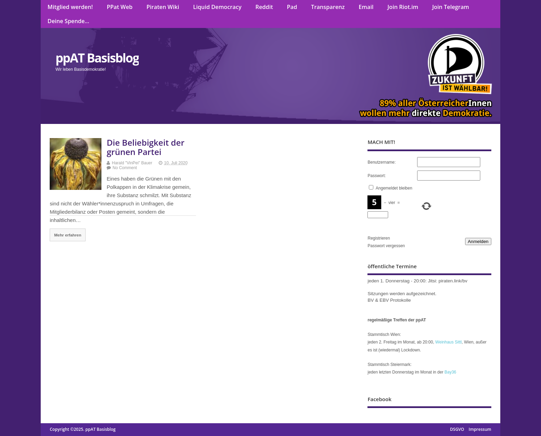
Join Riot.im (402, 7)
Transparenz (328, 7)
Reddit (264, 7)
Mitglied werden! (70, 7)
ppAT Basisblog (97, 57)
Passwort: (376, 175)
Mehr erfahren (67, 235)
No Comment (124, 167)
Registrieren (378, 238)
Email (366, 7)
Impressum (480, 429)
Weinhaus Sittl (448, 342)
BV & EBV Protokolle (389, 300)
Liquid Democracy (217, 7)
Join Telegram (450, 7)
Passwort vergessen (386, 245)
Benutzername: (381, 162)
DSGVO (457, 429)
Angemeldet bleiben (394, 188)
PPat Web (119, 7)
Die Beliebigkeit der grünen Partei (145, 147)
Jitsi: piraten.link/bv (447, 280)
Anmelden (478, 241)
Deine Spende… (68, 21)
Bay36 (450, 372)
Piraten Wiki (163, 7)
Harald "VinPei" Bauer (132, 163)
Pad (292, 7)
